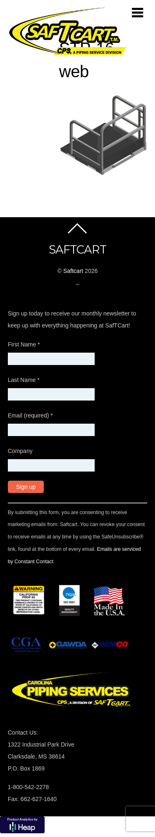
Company (20, 451)
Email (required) (30, 415)
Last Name (24, 380)
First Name (24, 344)
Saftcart (73, 271)
